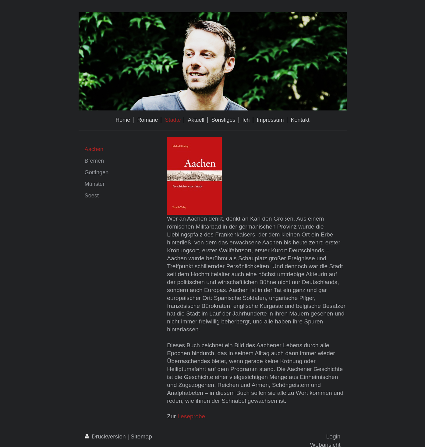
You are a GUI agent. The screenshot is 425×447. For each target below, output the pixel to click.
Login (333, 436)
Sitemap (141, 436)
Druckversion (106, 436)
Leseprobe (191, 416)
